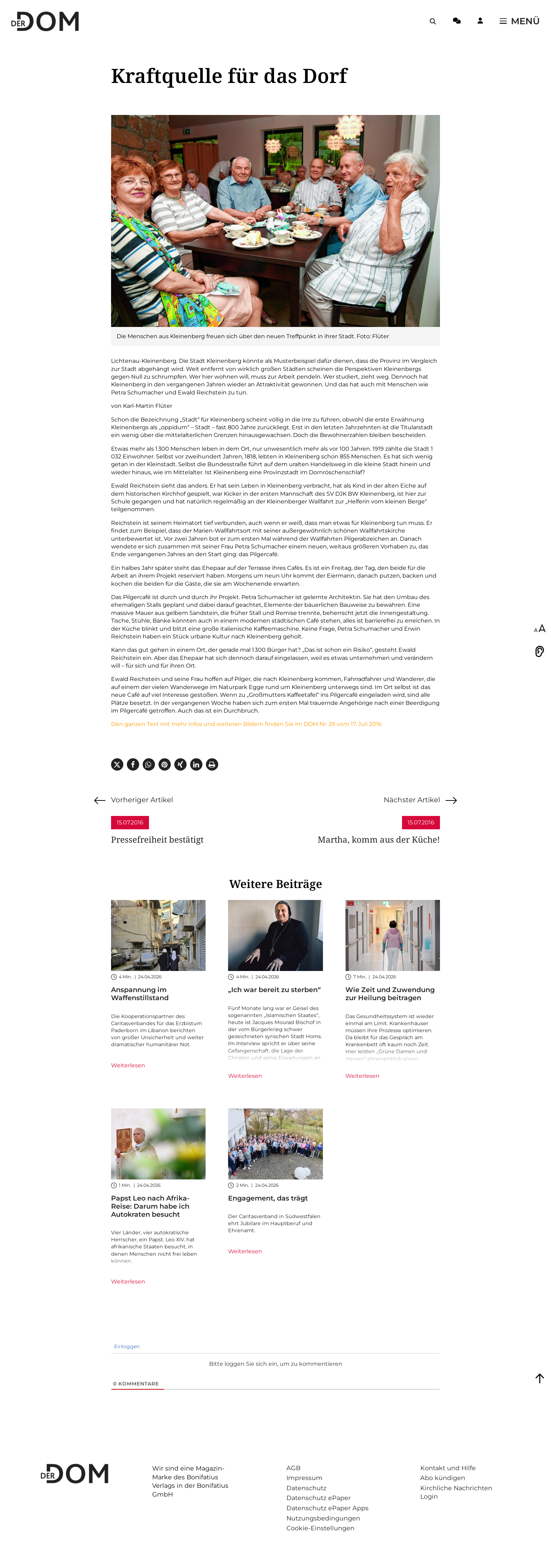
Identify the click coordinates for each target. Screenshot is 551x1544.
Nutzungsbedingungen (323, 1518)
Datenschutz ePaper (318, 1497)
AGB (293, 1468)
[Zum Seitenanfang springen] (540, 1378)
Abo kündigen (442, 1477)
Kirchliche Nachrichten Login (456, 1492)
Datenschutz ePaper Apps (327, 1508)
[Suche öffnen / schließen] (433, 21)
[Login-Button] (480, 22)
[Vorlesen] (540, 651)
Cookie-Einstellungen (320, 1528)
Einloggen (126, 1346)
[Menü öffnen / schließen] (519, 21)
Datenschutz (306, 1488)
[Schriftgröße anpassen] (540, 629)
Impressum (304, 1477)
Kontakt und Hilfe (448, 1468)
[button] (117, 764)
